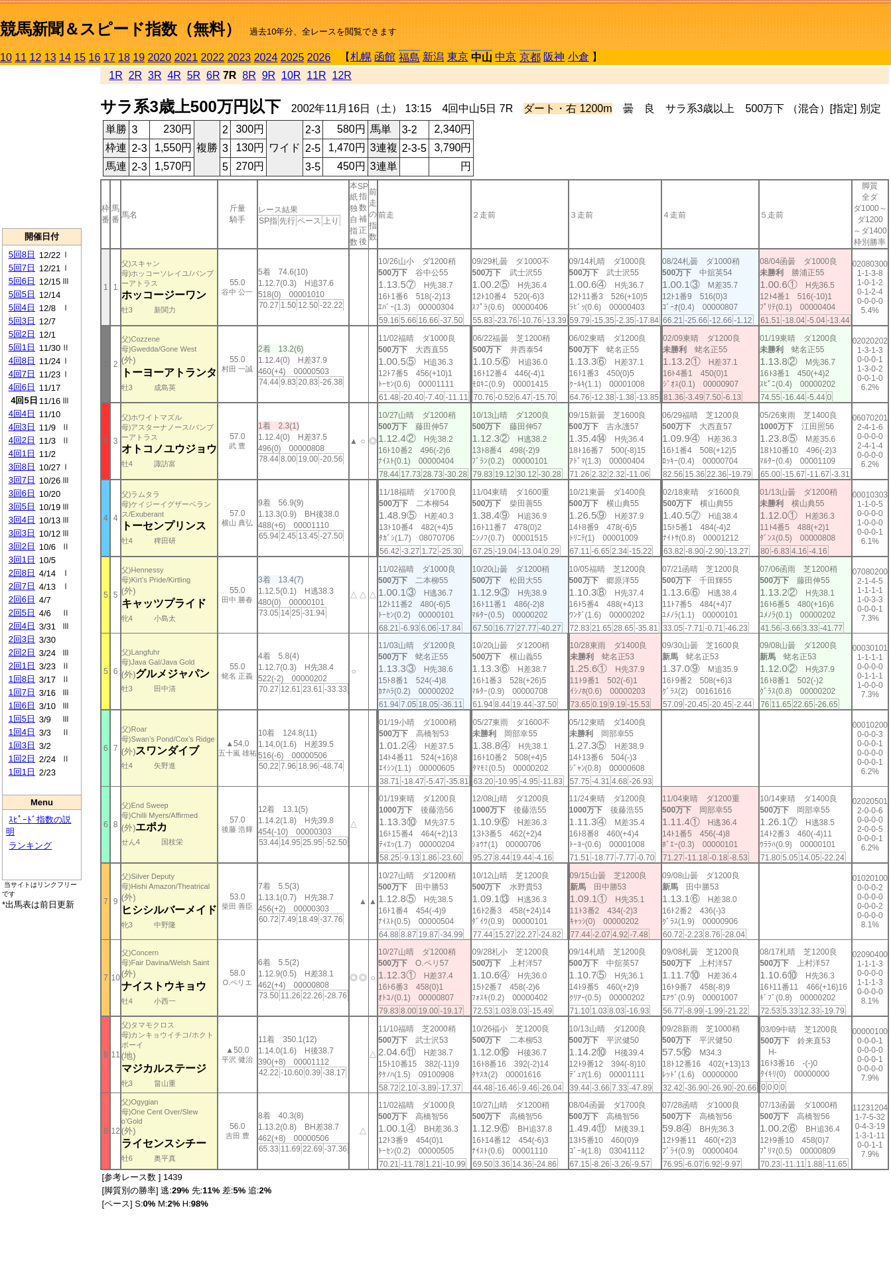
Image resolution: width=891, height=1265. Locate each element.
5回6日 (22, 281)
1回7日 (22, 692)
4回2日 (22, 440)
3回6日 (22, 493)
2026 (319, 57)
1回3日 (22, 745)
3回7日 (22, 480)
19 (139, 57)
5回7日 (22, 268)
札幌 (361, 56)
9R (268, 75)
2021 (186, 57)
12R (342, 75)
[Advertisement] (42, 146)
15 (80, 57)
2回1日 (22, 666)
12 (36, 57)
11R (316, 75)
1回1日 (22, 772)
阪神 (554, 56)
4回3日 (22, 427)
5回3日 (22, 321)
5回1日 (22, 347)
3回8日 (22, 467)
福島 (409, 57)
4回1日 (22, 453)
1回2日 (22, 759)
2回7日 (22, 586)
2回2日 (22, 652)
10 (6, 57)
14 (65, 57)
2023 (239, 57)
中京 (505, 56)
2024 (266, 57)
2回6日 (22, 599)
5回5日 (22, 294)
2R (135, 75)
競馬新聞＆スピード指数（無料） (120, 29)
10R (291, 75)
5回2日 (22, 334)
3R (154, 75)
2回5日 (22, 613)
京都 (530, 57)
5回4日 (22, 307)
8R (248, 75)
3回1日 (22, 560)
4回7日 (22, 374)
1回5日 (22, 719)
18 (124, 57)
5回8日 (22, 254)
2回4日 (22, 626)
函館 (384, 56)
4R (173, 75)
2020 (160, 57)
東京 (457, 56)
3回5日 (22, 506)
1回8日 (22, 679)
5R (193, 75)
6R (213, 75)
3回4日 (22, 520)
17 (109, 57)
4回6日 (22, 387)
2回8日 (22, 573)
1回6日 (22, 705)
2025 (293, 57)
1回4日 (22, 732)
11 (21, 57)
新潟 (433, 56)
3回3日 (22, 533)
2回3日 (22, 639)
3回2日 (22, 546)
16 (95, 57)
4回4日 (22, 414)
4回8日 (22, 361)
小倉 (578, 56)
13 (50, 57)
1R (115, 75)
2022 (213, 57)
